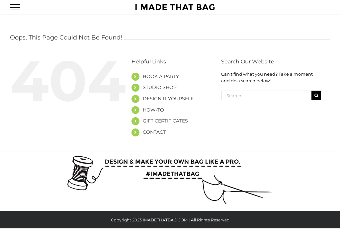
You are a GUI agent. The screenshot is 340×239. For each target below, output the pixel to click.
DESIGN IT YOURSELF (168, 99)
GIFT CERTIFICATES (165, 121)
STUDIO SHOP (160, 87)
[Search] (316, 95)
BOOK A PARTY (161, 76)
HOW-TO (153, 110)
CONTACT (154, 132)
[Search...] (266, 95)
